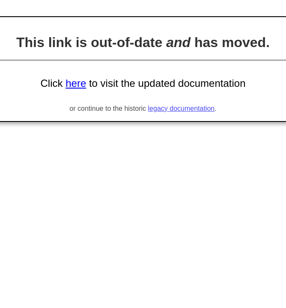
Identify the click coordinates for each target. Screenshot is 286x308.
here (76, 83)
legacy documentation (181, 108)
